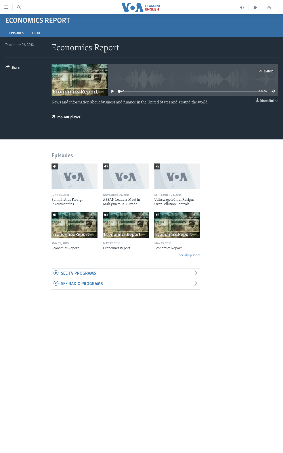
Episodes (16, 33)
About (37, 33)
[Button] (12, 68)
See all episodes (189, 255)
